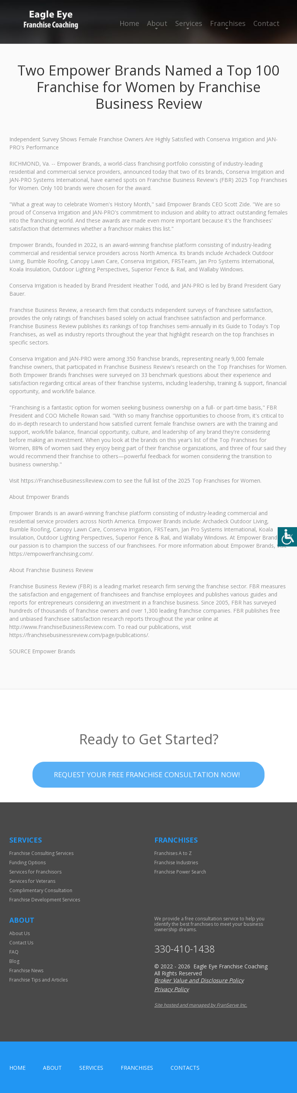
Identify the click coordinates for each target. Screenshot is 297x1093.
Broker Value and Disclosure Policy (199, 980)
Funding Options (27, 862)
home (17, 1067)
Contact (266, 23)
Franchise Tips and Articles (38, 980)
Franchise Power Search (180, 872)
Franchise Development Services (44, 899)
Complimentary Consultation (40, 890)
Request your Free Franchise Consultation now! (147, 789)
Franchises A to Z (173, 853)
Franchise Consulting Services (41, 853)
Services (188, 23)
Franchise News (26, 970)
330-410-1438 (184, 949)
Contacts (185, 1067)
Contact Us (21, 942)
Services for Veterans (32, 881)
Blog (14, 961)
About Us (19, 933)
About (157, 23)
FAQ (14, 952)
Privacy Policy (171, 989)
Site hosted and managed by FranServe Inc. (200, 1005)
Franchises (228, 23)
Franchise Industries (176, 862)
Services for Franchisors (35, 872)
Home (129, 23)
